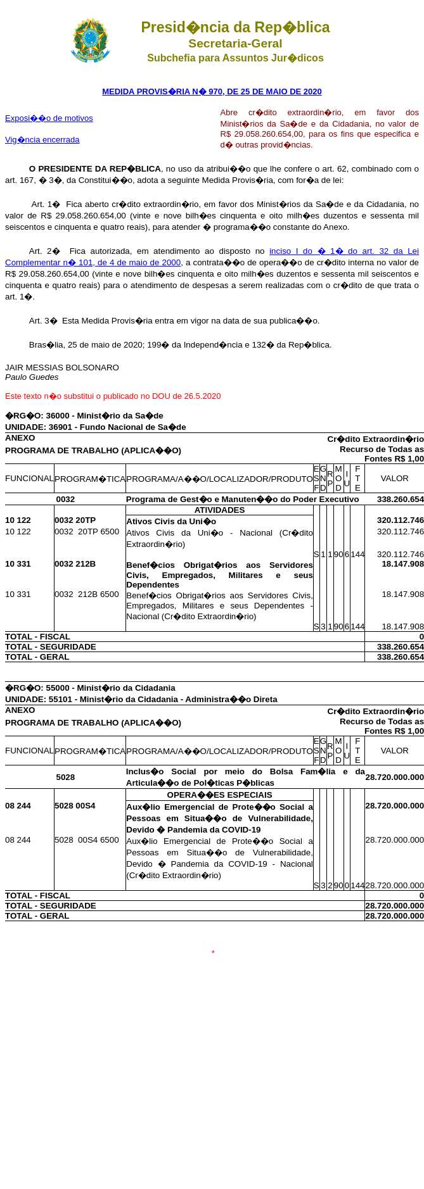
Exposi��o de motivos (49, 118)
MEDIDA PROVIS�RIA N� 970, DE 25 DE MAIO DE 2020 (212, 91)
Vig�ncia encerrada (42, 139)
